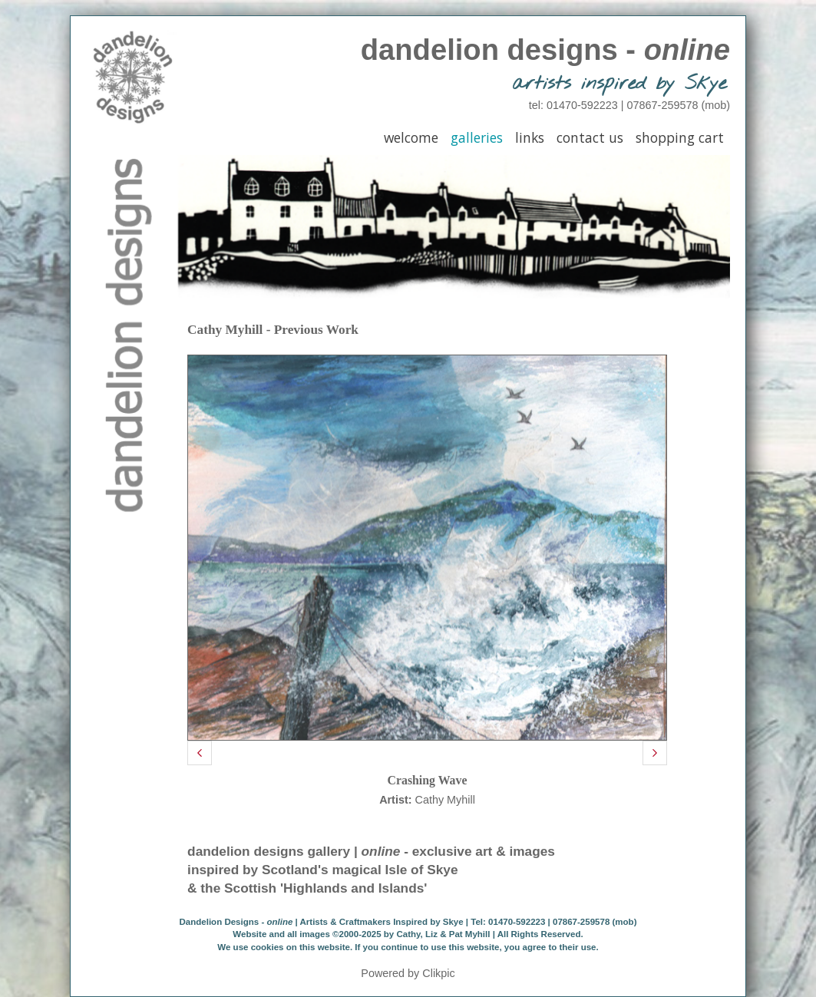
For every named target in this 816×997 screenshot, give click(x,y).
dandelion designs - (545, 49)
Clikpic (438, 973)
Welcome (411, 137)
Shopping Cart (680, 137)
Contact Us (590, 137)
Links (529, 137)
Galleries (477, 137)
